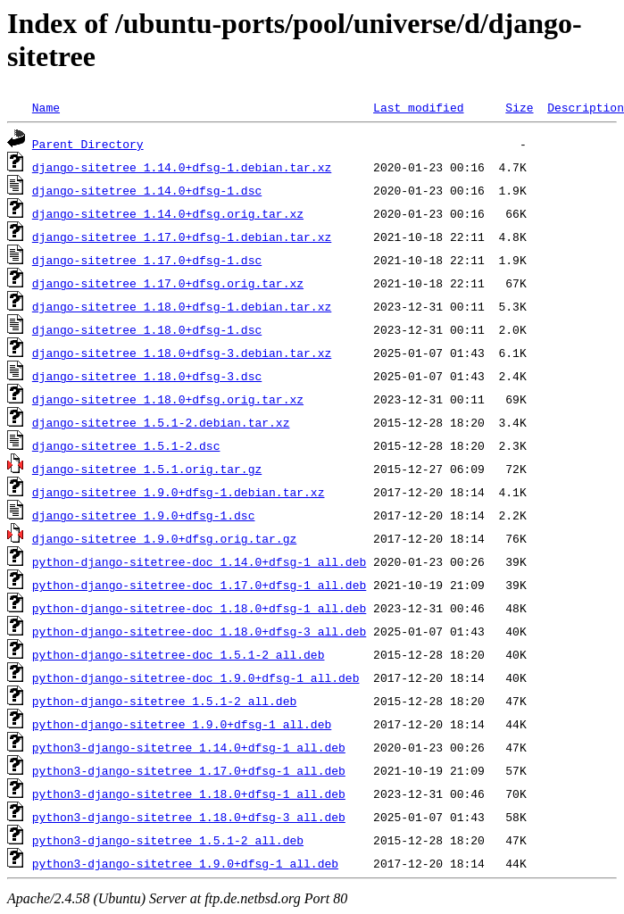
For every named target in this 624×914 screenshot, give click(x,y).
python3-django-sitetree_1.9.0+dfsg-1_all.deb (185, 863)
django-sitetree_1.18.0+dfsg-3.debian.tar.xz (181, 353)
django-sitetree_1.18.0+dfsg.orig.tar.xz (168, 399)
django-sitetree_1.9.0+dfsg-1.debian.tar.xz (178, 492)
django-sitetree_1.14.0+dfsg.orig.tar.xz (168, 213)
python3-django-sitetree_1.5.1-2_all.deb (168, 840)
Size (519, 107)
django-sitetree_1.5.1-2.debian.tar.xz (161, 422)
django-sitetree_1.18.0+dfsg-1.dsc (147, 329)
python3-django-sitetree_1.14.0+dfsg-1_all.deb (188, 747)
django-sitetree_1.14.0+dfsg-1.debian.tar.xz (181, 167)
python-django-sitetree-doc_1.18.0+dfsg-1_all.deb (199, 608)
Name (46, 107)
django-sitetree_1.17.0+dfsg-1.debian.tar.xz (181, 236)
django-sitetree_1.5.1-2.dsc (126, 445)
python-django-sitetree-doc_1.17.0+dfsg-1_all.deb (199, 585)
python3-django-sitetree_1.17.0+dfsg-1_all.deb (188, 770)
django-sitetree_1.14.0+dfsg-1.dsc (147, 190)
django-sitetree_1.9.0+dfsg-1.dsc (143, 515)
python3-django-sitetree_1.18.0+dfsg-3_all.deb (188, 817)
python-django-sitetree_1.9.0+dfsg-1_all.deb (181, 724)
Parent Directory (88, 144)
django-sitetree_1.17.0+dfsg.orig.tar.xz (168, 283)
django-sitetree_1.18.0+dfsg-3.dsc (147, 376)
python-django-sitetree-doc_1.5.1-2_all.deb (178, 654)
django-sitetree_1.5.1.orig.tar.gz (147, 469)
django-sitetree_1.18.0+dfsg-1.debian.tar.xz (181, 306)
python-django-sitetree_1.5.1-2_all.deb (164, 701)
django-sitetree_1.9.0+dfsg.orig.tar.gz (164, 538)
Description (585, 107)
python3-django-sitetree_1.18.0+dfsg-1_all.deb (188, 793)
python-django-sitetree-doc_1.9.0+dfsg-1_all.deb (196, 677)
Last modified (418, 107)
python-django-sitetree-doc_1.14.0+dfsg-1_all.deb (199, 561)
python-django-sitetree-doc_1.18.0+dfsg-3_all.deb (199, 631)
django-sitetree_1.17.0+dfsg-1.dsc (147, 260)
